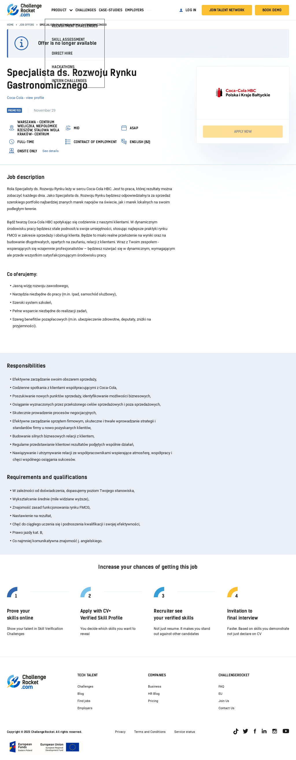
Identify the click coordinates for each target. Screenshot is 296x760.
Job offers (26, 24)
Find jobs (83, 701)
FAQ (221, 686)
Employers (134, 10)
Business (154, 686)
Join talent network (227, 10)
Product (58, 10)
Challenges (85, 10)
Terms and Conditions (150, 732)
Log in (191, 10)
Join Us (224, 701)
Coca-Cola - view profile (25, 98)
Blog (80, 694)
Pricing (153, 701)
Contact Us (226, 708)
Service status (184, 732)
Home (10, 24)
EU (220, 694)
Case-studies (110, 10)
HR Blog (154, 694)
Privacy (120, 732)
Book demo (272, 10)
